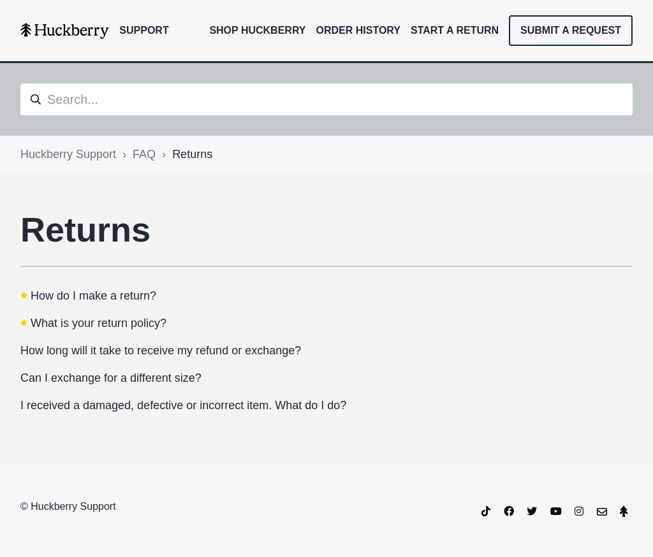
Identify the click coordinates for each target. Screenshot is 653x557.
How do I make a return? (93, 295)
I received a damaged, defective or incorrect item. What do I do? (183, 405)
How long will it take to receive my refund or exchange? (160, 350)
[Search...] (326, 99)
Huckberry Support (68, 154)
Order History (358, 30)
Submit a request (570, 30)
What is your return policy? (98, 323)
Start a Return (455, 30)
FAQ (144, 154)
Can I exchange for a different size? (111, 378)
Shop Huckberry (257, 30)
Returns (192, 154)
